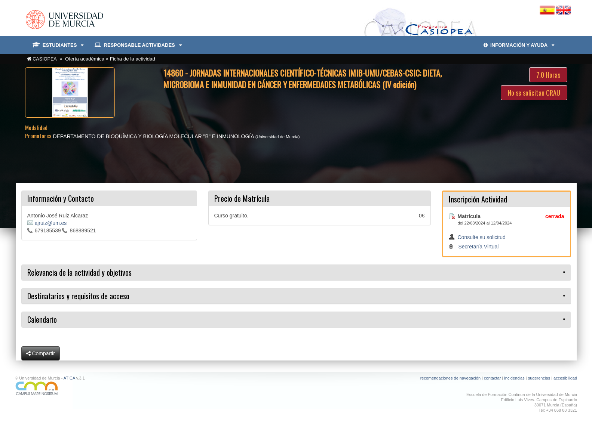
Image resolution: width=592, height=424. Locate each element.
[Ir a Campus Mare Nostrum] (153, 388)
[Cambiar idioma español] (548, 10)
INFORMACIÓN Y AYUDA (519, 45)
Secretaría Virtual (478, 247)
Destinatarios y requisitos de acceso (78, 295)
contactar (492, 378)
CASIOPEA (45, 59)
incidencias (514, 378)
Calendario (42, 319)
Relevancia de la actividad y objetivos (79, 272)
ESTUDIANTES (58, 45)
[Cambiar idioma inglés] (563, 10)
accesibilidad (565, 378)
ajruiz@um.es (51, 223)
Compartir (40, 353)
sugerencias (539, 378)
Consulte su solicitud (482, 237)
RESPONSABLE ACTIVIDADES (138, 45)
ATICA (69, 378)
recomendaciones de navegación (450, 378)
